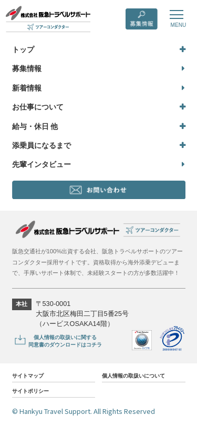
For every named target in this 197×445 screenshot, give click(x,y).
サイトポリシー (34, 395)
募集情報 (27, 68)
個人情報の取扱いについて (140, 378)
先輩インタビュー (41, 164)
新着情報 (27, 88)
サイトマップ (31, 378)
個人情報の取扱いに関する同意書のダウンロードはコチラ (77, 342)
